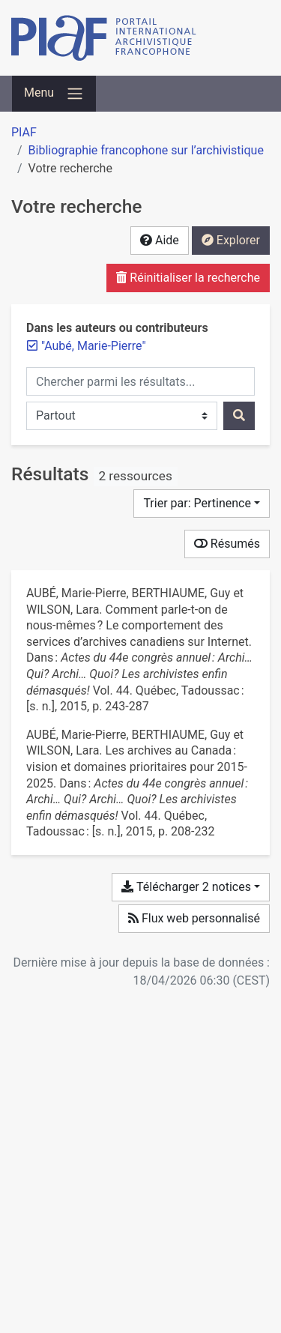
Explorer (231, 240)
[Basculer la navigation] (54, 94)
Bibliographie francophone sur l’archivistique (146, 150)
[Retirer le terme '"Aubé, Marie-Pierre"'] (93, 346)
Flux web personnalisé (194, 918)
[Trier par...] (201, 503)
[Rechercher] (239, 416)
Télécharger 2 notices (185, 887)
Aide (159, 240)
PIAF (24, 132)
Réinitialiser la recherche (188, 277)
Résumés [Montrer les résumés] (227, 543)
